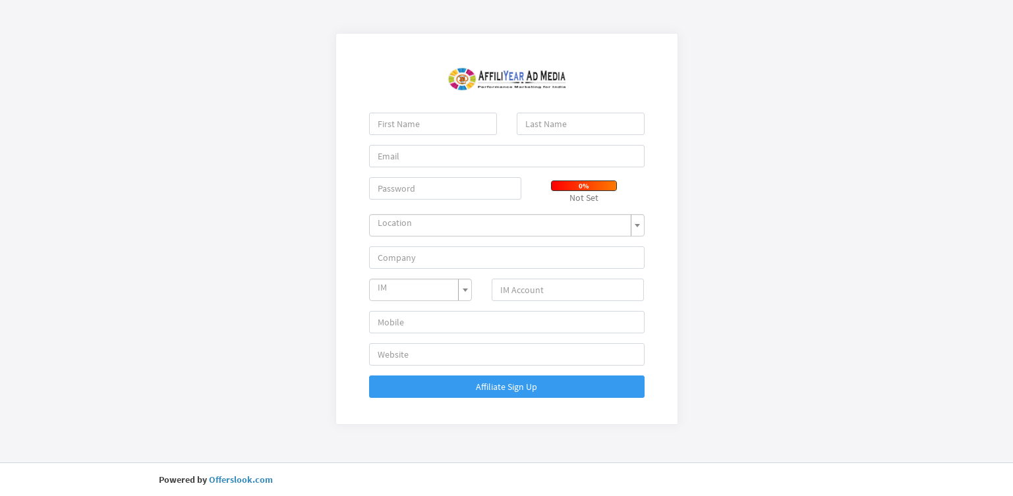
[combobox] (507, 225)
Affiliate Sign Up (506, 387)
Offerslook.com (241, 479)
